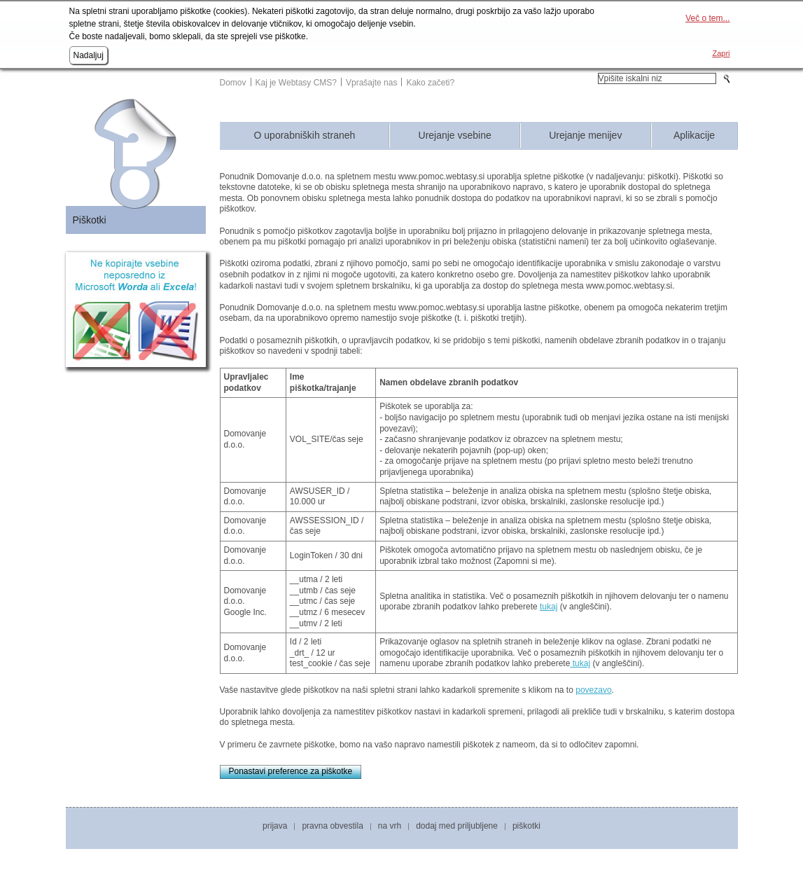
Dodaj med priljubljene (457, 826)
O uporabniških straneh (305, 135)
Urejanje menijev (585, 135)
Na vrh (389, 826)
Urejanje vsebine (455, 135)
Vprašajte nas (371, 83)
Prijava (275, 826)
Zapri (720, 53)
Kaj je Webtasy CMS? (296, 83)
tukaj (548, 607)
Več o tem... (707, 18)
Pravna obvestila (332, 826)
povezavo (593, 690)
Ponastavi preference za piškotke (291, 771)
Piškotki (89, 220)
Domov (233, 83)
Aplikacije (694, 135)
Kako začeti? (430, 83)
